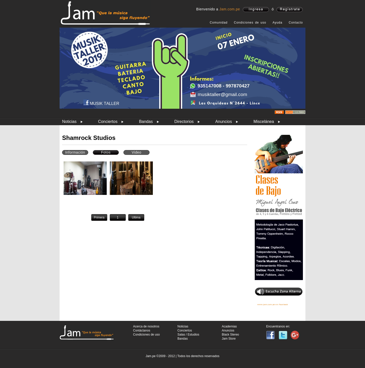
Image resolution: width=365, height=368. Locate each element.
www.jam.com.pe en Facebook (272, 304)
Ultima (136, 217)
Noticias (69, 121)
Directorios (184, 121)
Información (75, 152)
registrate (289, 9)
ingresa (256, 9)
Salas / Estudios (188, 334)
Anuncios (223, 121)
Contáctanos (141, 330)
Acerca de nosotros (146, 326)
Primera (99, 217)
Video (136, 152)
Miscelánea (263, 121)
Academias (229, 326)
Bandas (146, 121)
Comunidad (218, 22)
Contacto (296, 22)
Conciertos (107, 121)
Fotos (106, 152)
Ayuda (277, 22)
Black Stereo (230, 334)
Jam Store (229, 338)
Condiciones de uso (250, 22)
